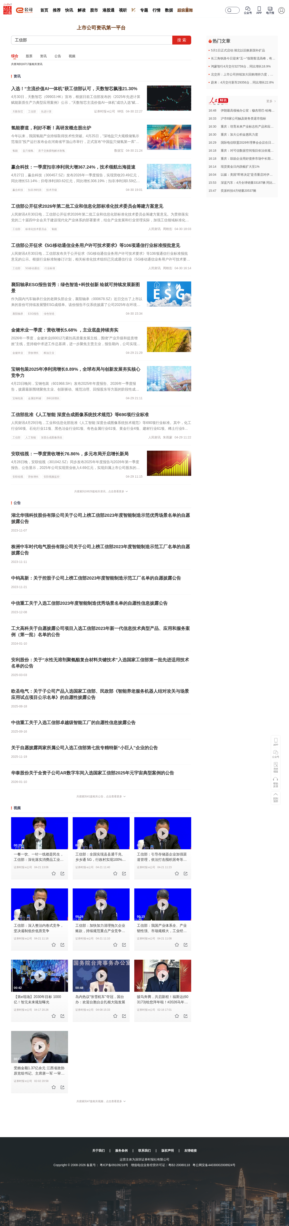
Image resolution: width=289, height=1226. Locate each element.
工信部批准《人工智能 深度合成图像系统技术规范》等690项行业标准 (80, 414)
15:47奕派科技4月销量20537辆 (232, 190)
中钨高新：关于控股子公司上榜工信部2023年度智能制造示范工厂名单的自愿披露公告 (96, 578)
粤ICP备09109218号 (114, 1165)
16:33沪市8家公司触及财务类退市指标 (237, 118)
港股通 (108, 10)
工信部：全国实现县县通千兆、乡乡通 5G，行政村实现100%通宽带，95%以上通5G (100, 859)
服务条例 (121, 1150)
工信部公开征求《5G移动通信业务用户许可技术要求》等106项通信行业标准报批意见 (95, 245)
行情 (157, 10)
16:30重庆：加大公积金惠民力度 (233, 134)
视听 (123, 10)
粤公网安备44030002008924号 (214, 1165)
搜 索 (181, 40)
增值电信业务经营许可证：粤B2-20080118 (160, 1165)
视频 (72, 56)
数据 (169, 10)
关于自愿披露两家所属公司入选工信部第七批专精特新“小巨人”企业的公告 (84, 747)
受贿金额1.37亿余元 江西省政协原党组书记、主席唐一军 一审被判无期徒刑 (39, 1073)
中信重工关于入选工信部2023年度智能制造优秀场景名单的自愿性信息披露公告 (89, 603)
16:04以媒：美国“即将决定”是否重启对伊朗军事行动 (247, 174)
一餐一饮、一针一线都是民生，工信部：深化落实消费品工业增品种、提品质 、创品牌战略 (39, 859)
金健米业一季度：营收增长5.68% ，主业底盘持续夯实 (64, 330)
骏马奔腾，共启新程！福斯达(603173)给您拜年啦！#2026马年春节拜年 (162, 1002)
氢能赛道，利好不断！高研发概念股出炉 (51, 127)
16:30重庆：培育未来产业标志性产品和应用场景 (244, 126)
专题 (144, 10)
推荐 (57, 10)
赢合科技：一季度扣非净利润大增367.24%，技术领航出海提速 (73, 167)
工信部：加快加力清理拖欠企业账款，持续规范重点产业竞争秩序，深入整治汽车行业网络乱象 (100, 931)
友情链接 (190, 1150)
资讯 (43, 56)
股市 (94, 10)
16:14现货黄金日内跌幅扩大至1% (234, 166)
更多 (269, 101)
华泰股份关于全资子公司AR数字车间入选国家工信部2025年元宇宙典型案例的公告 (92, 772)
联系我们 (144, 1150)
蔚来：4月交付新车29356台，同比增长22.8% (242, 82)
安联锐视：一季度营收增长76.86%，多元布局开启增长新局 (69, 453)
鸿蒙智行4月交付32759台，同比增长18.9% (241, 66)
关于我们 (98, 1150)
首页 (44, 10)
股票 (29, 56)
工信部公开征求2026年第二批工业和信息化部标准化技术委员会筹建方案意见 (87, 206)
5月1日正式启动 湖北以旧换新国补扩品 (238, 50)
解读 (82, 10)
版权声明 (167, 1150)
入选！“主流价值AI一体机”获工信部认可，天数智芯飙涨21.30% (74, 88)
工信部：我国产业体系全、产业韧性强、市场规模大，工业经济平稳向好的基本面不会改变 (162, 931)
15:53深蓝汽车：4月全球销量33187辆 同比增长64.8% (248, 182)
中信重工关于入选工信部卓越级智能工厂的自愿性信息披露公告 (73, 722)
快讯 (69, 10)
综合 (14, 56)
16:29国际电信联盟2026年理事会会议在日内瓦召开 (246, 142)
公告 (57, 56)
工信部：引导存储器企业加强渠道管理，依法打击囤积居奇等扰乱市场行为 (162, 859)
